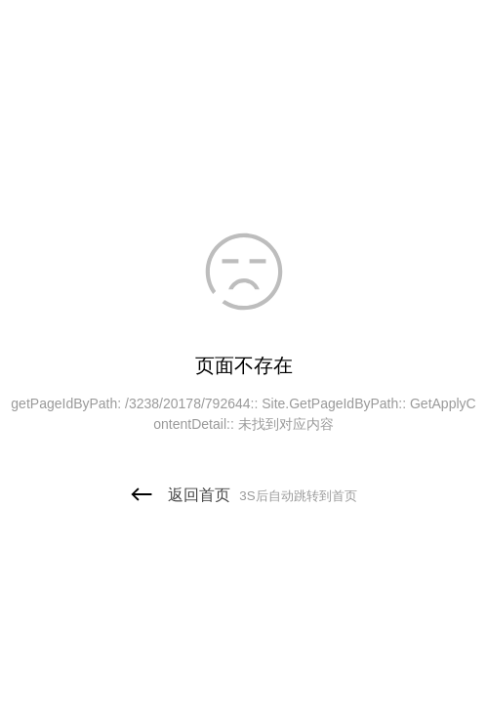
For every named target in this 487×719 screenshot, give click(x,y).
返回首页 (243, 495)
